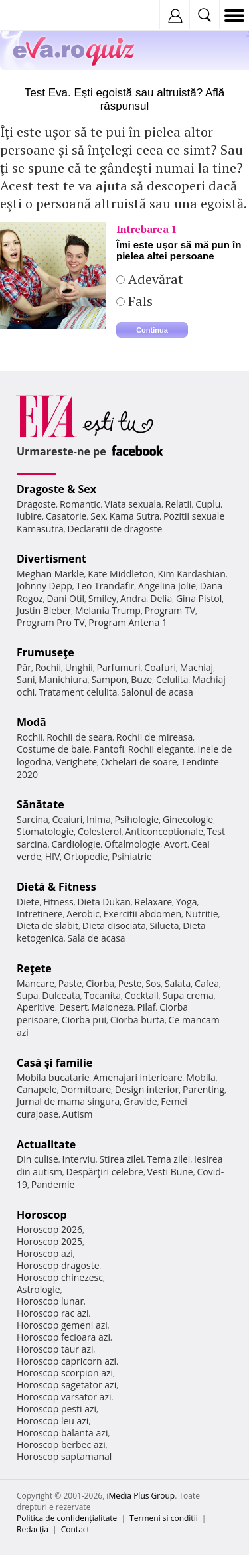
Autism (77, 1114)
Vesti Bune (170, 1171)
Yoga (186, 901)
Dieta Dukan (103, 901)
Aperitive (36, 1007)
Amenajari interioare (137, 1077)
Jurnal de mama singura (68, 1101)
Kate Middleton (121, 573)
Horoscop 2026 (49, 1229)
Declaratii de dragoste (115, 528)
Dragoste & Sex (56, 489)
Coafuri (160, 667)
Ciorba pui (84, 1019)
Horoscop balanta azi (62, 1432)
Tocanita (102, 995)
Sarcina (32, 819)
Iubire (29, 516)
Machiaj (197, 667)
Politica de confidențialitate (67, 1518)
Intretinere (40, 913)
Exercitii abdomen (142, 913)
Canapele (37, 1089)
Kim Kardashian (191, 573)
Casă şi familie (54, 1062)
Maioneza (112, 1007)
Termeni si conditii (163, 1518)
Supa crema (188, 995)
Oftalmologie (132, 844)
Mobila (200, 1077)
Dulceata (61, 995)
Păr (24, 667)
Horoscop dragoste (58, 1265)
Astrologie (38, 1289)
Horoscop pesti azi (56, 1408)
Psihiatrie (132, 856)
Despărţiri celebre (104, 1171)
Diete (28, 901)
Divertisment (51, 559)
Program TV (170, 610)
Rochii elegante (161, 749)
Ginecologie (188, 819)
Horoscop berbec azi (61, 1444)
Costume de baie (53, 749)
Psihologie (137, 819)
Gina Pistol (199, 598)
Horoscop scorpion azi (65, 1373)
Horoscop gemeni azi (62, 1325)
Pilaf (146, 1007)
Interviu (79, 1159)
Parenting (203, 1089)
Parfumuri (119, 667)
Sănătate (40, 804)
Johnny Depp (44, 585)
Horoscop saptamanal (64, 1456)
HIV (52, 856)
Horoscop (42, 1214)
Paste (70, 983)
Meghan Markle (50, 573)
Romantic (80, 504)
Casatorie (66, 516)
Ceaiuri (67, 819)
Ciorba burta (137, 1019)
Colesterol (100, 831)
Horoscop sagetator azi (66, 1384)
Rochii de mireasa (154, 737)
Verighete (76, 761)
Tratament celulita (78, 692)
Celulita (172, 679)
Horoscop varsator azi (64, 1396)
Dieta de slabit (47, 925)
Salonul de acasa (157, 692)
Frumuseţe (45, 652)
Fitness (58, 901)
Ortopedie (86, 856)
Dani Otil (65, 598)
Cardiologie (76, 844)
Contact (75, 1529)
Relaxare (154, 901)
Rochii (48, 667)
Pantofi (108, 749)
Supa (28, 995)
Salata (178, 983)
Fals (139, 301)
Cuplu (207, 504)
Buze (141, 679)
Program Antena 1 (127, 622)
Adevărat (154, 279)
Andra (133, 598)
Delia (161, 598)
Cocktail (142, 995)
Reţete (34, 968)
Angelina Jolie (167, 585)
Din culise (37, 1159)
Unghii (79, 667)
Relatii (178, 504)
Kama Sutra (134, 516)
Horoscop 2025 (49, 1241)
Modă (31, 722)
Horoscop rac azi (53, 1313)
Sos (153, 983)
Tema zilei (168, 1159)
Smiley (102, 598)
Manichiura (63, 679)
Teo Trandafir (105, 585)
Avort (175, 844)
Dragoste (36, 504)
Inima (98, 819)
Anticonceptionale (164, 831)
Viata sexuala (132, 504)
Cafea (207, 983)
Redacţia (32, 1529)
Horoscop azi (45, 1253)
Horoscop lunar (50, 1301)
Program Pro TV (51, 622)
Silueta (164, 925)
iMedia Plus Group (140, 1495)
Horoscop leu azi (52, 1420)
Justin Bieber (44, 610)
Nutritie (201, 913)
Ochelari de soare (139, 761)
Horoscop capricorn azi (66, 1361)
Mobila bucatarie (53, 1077)
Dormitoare (86, 1089)
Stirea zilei (121, 1159)
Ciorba (100, 983)
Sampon (109, 679)
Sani (26, 679)
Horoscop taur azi (55, 1349)
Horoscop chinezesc (60, 1277)
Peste (130, 983)
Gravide (140, 1101)
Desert (73, 1007)
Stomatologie (45, 831)
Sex (98, 516)
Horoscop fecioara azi (63, 1337)
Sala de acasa (96, 938)
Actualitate (46, 1144)
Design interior (147, 1089)
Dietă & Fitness (56, 886)
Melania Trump (108, 610)
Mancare (35, 983)
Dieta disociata (114, 925)
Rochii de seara (79, 737)
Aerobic (83, 913)
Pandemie (53, 1184)
